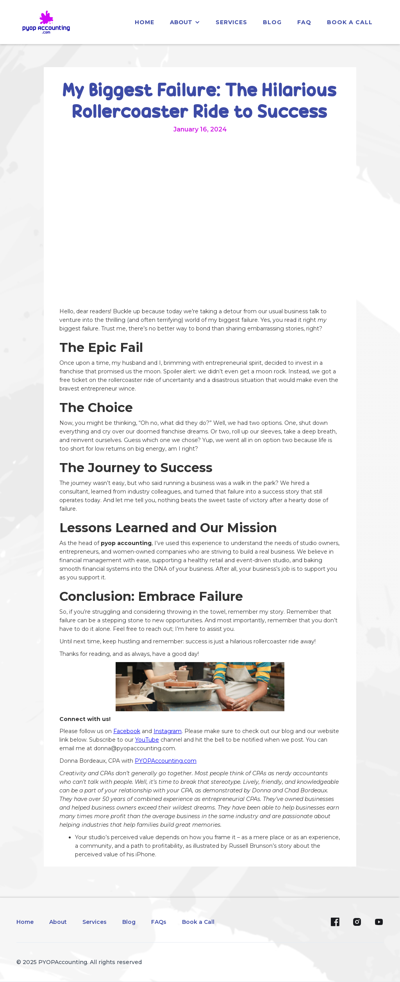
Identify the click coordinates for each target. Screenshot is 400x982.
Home (25, 921)
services (231, 22)
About (58, 921)
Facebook (126, 731)
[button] (185, 22)
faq (304, 22)
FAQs (158, 921)
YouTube (147, 739)
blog (272, 22)
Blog (129, 921)
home (144, 22)
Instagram (168, 731)
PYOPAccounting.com (165, 760)
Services (94, 921)
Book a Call (350, 22)
